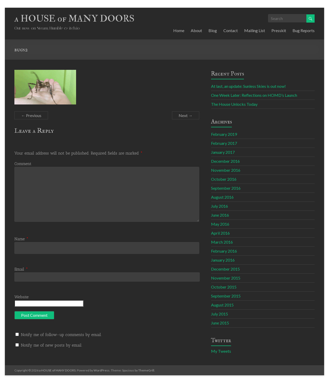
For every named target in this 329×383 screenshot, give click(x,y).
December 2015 (225, 268)
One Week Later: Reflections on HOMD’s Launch (254, 95)
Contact (230, 30)
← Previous (31, 115)
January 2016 (223, 259)
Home (178, 30)
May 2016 (220, 224)
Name (21, 238)
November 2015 (225, 277)
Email (21, 269)
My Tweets (221, 351)
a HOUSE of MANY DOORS (74, 18)
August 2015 (222, 304)
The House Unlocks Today (234, 104)
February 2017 (224, 143)
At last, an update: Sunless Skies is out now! (248, 86)
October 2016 (223, 179)
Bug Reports (304, 30)
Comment (22, 163)
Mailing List (254, 30)
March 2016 (222, 242)
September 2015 (226, 295)
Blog (212, 30)
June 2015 (220, 322)
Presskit (278, 30)
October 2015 (223, 286)
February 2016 (224, 250)
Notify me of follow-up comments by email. (61, 334)
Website (21, 296)
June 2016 (220, 215)
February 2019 (224, 134)
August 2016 (222, 197)
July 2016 (219, 206)
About (196, 30)
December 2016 (225, 161)
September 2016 (226, 188)
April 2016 (220, 233)
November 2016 (225, 170)
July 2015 (219, 313)
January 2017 (223, 152)
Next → (186, 115)
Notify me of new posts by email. (51, 345)
